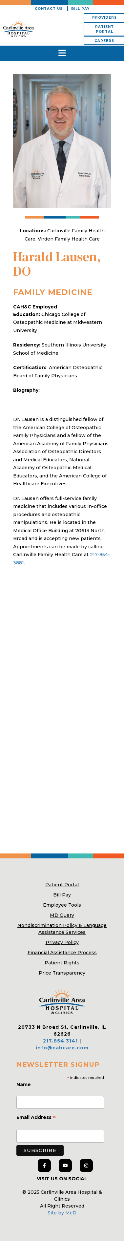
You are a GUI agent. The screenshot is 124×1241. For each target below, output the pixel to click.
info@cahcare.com (62, 1048)
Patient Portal (62, 885)
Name (24, 1084)
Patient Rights (62, 963)
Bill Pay (80, 9)
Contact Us (49, 9)
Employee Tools (62, 905)
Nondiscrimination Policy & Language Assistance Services (62, 928)
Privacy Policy (62, 942)
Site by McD (62, 1213)
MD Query (62, 915)
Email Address (36, 1118)
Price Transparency (62, 973)
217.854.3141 (60, 1041)
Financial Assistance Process (62, 953)
